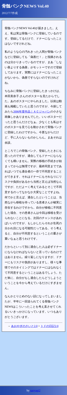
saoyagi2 (35, 390)
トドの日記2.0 (49, 326)
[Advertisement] (33, 359)
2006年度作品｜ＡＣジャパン (31, 111)
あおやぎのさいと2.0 (24, 326)
